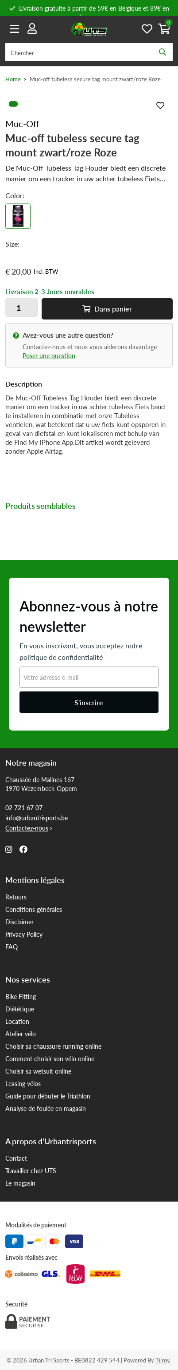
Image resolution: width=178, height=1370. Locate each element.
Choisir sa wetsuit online (38, 1070)
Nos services (27, 979)
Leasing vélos (23, 1083)
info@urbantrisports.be (36, 817)
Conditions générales (33, 909)
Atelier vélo (20, 1033)
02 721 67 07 (24, 807)
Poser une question (49, 355)
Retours (16, 896)
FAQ (11, 946)
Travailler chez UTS (30, 1170)
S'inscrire (88, 702)
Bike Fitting (20, 996)
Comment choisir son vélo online (49, 1058)
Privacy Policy (24, 934)
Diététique (19, 1008)
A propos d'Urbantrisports (50, 1141)
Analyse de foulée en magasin (45, 1108)
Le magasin (20, 1182)
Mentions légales (35, 880)
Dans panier (107, 309)
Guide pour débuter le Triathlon (47, 1095)
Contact (16, 1158)
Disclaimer (19, 921)
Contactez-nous (26, 827)
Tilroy (162, 1360)
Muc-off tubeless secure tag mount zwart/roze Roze (95, 79)
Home (13, 79)
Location (17, 1021)
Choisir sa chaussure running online (53, 1046)
